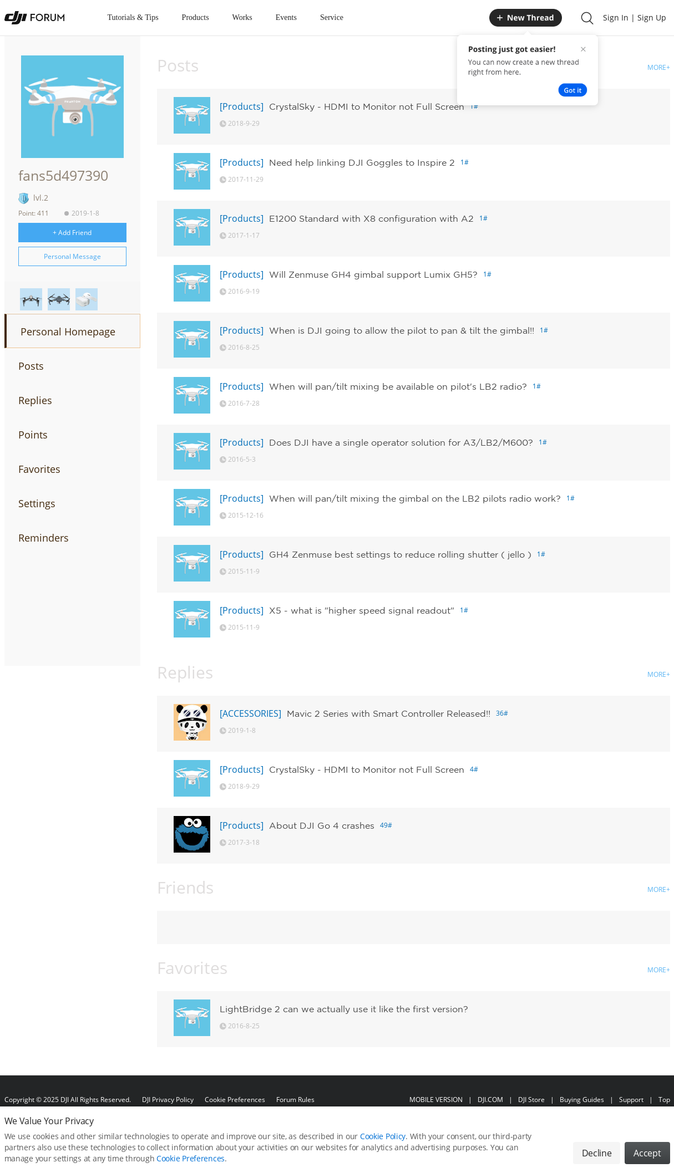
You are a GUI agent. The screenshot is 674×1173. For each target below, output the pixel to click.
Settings (36, 503)
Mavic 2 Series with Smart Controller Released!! (388, 713)
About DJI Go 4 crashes (321, 825)
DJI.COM (490, 1099)
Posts (31, 366)
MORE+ (658, 67)
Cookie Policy (383, 1140)
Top (664, 1099)
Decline (597, 1157)
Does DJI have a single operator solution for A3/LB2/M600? (401, 442)
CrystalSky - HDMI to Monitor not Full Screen (366, 106)
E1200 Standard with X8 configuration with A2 (371, 218)
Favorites (39, 469)
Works (242, 17)
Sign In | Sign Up (634, 17)
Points (33, 434)
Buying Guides (582, 1099)
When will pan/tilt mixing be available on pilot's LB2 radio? (398, 386)
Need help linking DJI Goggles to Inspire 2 (362, 162)
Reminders (43, 537)
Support (631, 1099)
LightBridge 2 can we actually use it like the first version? (344, 1009)
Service (331, 17)
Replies (35, 400)
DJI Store (531, 1099)
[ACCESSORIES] (250, 713)
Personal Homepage (68, 331)
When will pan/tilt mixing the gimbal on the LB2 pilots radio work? (415, 498)
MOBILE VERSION (436, 1099)
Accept (647, 1157)
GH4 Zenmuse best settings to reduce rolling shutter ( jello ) (400, 554)
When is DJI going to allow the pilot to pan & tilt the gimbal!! (401, 330)
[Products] (241, 106)
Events (286, 17)
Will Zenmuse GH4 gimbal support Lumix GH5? (373, 274)
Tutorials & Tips (133, 17)
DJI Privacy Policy (168, 1099)
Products (195, 17)
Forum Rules (295, 1099)
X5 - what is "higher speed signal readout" (361, 610)
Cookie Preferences (235, 1099)
